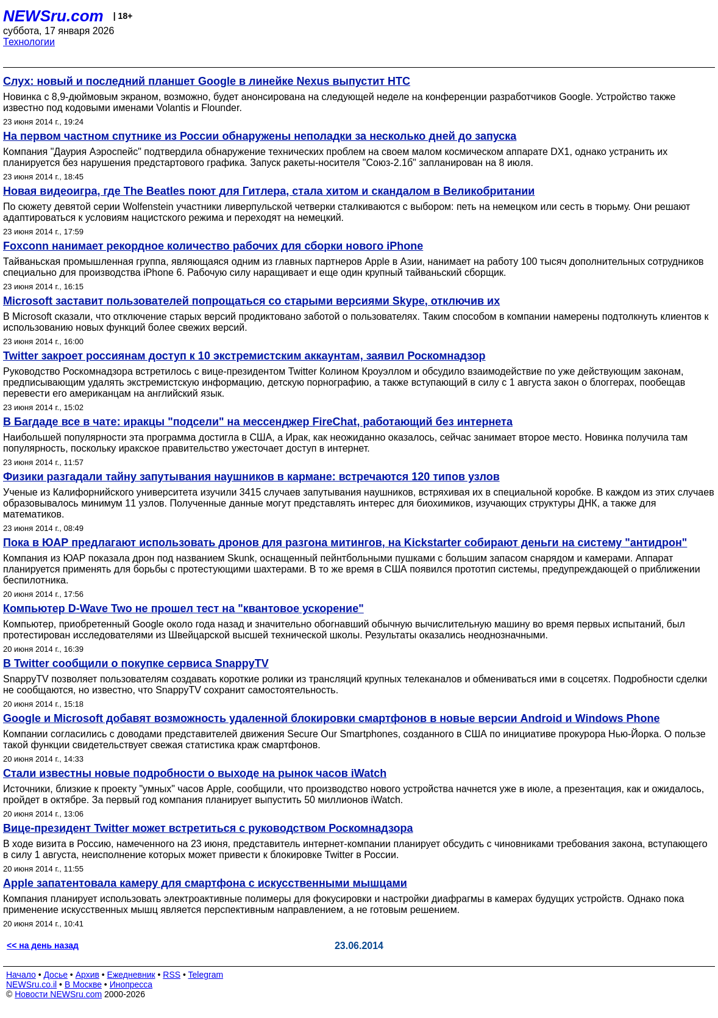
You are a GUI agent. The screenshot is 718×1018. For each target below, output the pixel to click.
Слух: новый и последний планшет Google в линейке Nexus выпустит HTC (206, 81)
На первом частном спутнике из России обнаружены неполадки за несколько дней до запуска (259, 136)
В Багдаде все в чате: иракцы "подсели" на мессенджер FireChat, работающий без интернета (258, 422)
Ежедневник (131, 975)
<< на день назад (43, 945)
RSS (171, 975)
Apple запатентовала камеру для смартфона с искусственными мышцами (205, 883)
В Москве (83, 984)
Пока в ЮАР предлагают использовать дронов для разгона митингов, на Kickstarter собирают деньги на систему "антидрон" (345, 542)
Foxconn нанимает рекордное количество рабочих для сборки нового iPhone (213, 246)
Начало (21, 975)
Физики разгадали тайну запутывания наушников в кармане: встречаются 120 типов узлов (251, 477)
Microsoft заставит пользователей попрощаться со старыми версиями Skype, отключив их (251, 301)
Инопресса (131, 984)
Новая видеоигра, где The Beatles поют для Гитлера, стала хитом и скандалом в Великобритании (269, 191)
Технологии (29, 42)
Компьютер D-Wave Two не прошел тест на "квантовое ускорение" (183, 608)
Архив (87, 975)
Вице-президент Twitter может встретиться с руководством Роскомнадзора (208, 828)
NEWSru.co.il (31, 984)
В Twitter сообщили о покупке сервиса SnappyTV (136, 663)
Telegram (206, 975)
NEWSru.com (53, 16)
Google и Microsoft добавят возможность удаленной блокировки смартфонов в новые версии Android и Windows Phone (331, 718)
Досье (55, 975)
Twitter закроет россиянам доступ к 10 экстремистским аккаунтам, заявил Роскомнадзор (244, 356)
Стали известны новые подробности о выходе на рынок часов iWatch (194, 773)
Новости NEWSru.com (58, 994)
